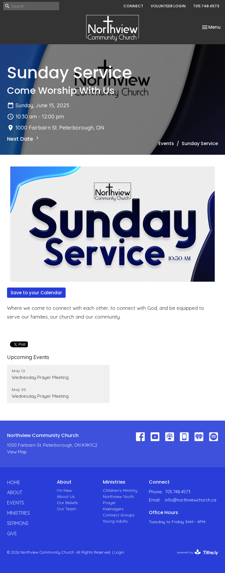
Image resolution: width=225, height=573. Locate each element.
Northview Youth (118, 496)
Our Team (66, 508)
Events (166, 143)
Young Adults (115, 521)
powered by (197, 552)
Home (13, 482)
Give (12, 533)
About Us (66, 496)
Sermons (17, 523)
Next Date (23, 138)
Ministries (18, 513)
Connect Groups (118, 515)
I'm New (64, 490)
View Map (17, 452)
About (14, 492)
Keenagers (113, 508)
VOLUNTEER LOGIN (168, 6)
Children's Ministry (120, 490)
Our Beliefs (67, 502)
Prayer (109, 502)
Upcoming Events (28, 357)
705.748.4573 (206, 6)
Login (119, 552)
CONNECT (133, 6)
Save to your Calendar (36, 293)
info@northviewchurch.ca (190, 500)
